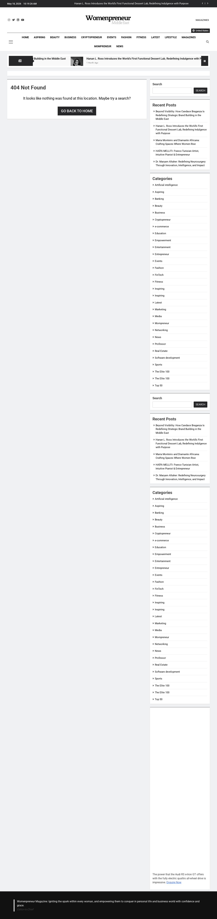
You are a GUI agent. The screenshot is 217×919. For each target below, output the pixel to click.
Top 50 (158, 385)
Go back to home (77, 111)
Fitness (141, 37)
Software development (167, 357)
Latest (155, 37)
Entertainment (162, 247)
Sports (158, 364)
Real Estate (161, 350)
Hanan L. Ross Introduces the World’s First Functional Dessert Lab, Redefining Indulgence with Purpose (131, 3)
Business (70, 37)
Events (111, 37)
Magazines (189, 37)
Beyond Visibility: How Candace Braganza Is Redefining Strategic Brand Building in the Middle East (180, 115)
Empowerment (163, 240)
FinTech (159, 274)
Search (157, 84)
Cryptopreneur (91, 37)
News (119, 46)
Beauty (55, 37)
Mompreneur (102, 46)
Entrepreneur (162, 254)
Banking (159, 198)
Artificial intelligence (166, 185)
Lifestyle (171, 37)
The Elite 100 (162, 371)
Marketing (160, 309)
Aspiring (39, 37)
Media (158, 316)
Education (160, 233)
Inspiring (159, 288)
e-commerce (162, 226)
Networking (161, 330)
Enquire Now (173, 882)
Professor (160, 343)
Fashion (126, 37)
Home (25, 37)
